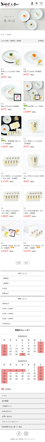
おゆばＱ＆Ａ (7, 411)
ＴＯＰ (4, 396)
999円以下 (6, 303)
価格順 (12, 41)
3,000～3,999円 (7, 313)
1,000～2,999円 (7, 308)
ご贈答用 (5, 278)
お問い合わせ (7, 416)
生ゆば (9, 34)
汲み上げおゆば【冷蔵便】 (10, 106)
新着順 (19, 41)
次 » (26, 263)
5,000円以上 (6, 323)
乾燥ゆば (5, 293)
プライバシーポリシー (10, 422)
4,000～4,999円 (7, 318)
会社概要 (5, 401)
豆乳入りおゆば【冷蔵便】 (32, 71)
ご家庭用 (5, 283)
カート (36, 5)
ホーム (3, 34)
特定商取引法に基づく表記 (12, 427)
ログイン (32, 5)
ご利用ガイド (7, 406)
